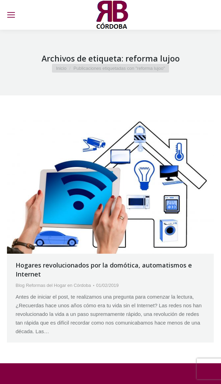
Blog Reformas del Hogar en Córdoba (53, 285)
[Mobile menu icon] (11, 15)
